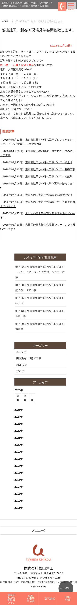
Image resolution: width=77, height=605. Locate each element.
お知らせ (21, 364)
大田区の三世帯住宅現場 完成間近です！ (49, 194)
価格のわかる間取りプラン (11, 598)
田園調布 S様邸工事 (28, 358)
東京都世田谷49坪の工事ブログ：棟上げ (48, 162)
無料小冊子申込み (31, 598)
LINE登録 (68, 598)
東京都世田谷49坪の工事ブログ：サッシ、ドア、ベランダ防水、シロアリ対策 (40, 272)
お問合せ (50, 598)
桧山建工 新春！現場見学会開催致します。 (39, 30)
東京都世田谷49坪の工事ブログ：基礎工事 (50, 169)
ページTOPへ (65, 588)
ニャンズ (21, 351)
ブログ (20, 371)
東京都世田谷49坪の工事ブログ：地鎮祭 (48, 176)
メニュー (38, 530)
